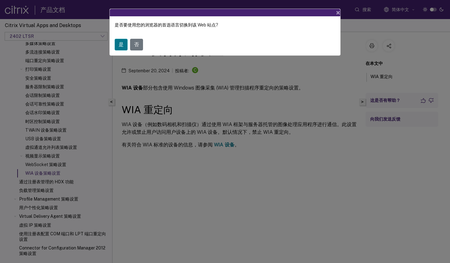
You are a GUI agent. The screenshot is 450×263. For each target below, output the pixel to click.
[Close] (338, 12)
